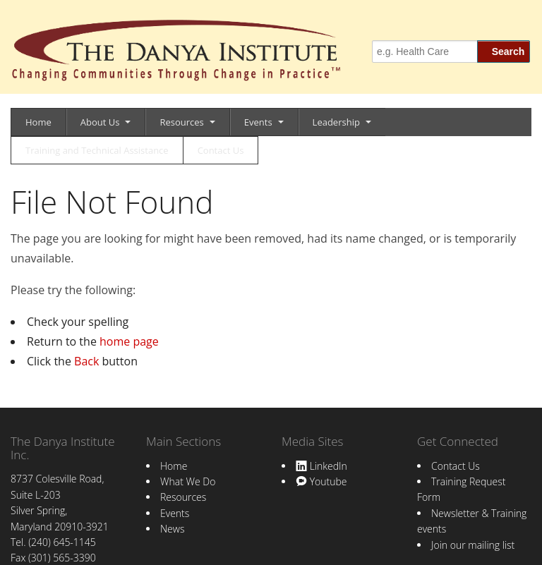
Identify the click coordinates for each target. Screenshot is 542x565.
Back (86, 361)
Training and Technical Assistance (97, 150)
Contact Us (221, 150)
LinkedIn (321, 466)
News (172, 528)
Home (38, 122)
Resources (181, 122)
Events (258, 122)
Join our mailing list (472, 545)
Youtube (321, 481)
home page (129, 341)
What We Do (187, 481)
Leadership (336, 122)
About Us (100, 122)
